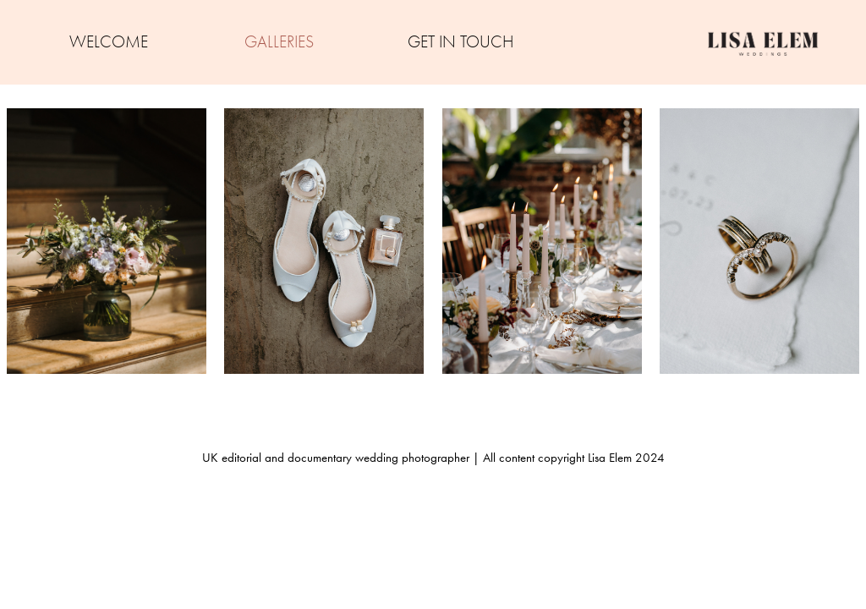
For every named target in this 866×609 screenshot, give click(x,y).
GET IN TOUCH (460, 42)
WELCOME (108, 42)
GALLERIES (279, 42)
